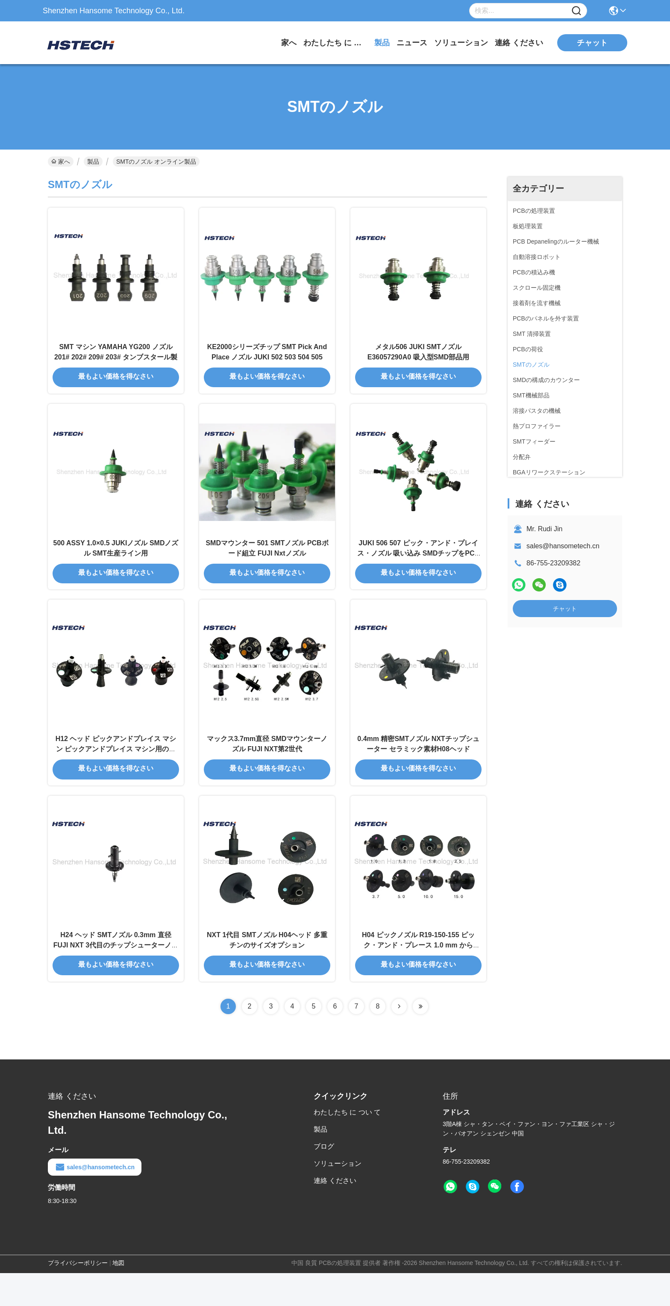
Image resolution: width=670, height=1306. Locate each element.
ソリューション (461, 42)
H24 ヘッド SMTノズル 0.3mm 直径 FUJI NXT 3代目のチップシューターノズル (115, 977)
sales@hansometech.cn (562, 546)
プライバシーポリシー (78, 1295)
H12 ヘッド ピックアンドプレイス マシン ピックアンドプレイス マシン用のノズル (116, 772)
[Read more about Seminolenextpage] (399, 1039)
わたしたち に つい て (335, 42)
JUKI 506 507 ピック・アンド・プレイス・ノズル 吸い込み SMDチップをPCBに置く (418, 568)
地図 (118, 1295)
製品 (382, 42)
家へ (289, 42)
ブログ (324, 1179)
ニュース (412, 42)
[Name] (576, 11)
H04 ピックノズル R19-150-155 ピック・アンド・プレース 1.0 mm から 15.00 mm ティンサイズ (418, 977)
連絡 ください (519, 42)
